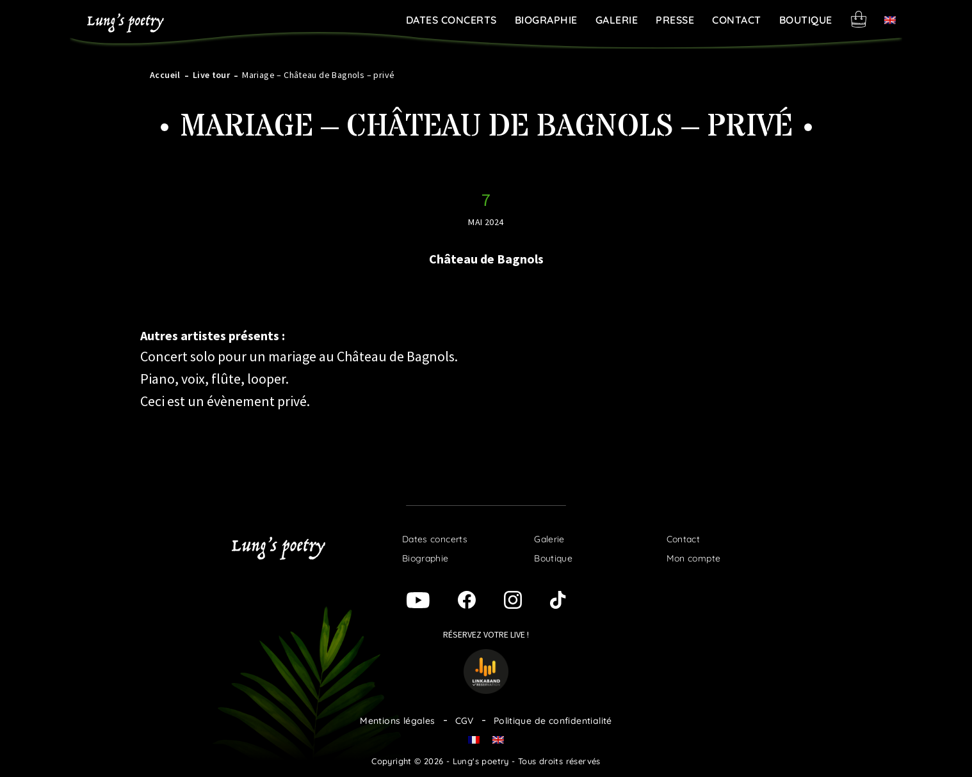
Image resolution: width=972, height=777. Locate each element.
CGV (464, 720)
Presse (675, 20)
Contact (736, 20)
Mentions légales (397, 720)
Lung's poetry (125, 23)
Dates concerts (451, 20)
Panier (858, 19)
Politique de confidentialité (553, 720)
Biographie (546, 20)
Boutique (805, 20)
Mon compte (694, 558)
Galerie (616, 20)
